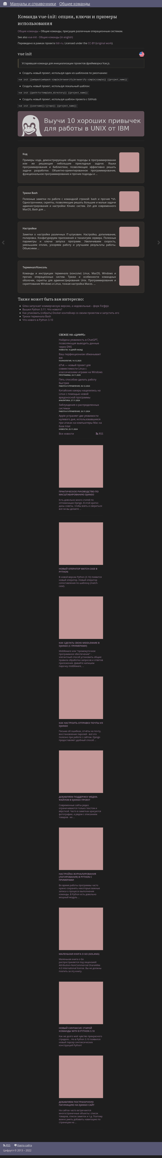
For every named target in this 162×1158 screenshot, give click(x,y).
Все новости (66, 436)
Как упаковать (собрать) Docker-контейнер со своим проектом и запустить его (72, 315)
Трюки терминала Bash (38, 318)
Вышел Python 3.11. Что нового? (44, 311)
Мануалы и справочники (33, 3)
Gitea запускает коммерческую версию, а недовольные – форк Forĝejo (67, 308)
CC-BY (91, 46)
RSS (99, 436)
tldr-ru (59, 46)
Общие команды (74, 3)
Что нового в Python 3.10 (39, 322)
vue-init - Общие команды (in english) (50, 40)
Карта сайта (23, 1148)
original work (104, 46)
